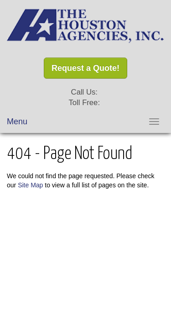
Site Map (30, 185)
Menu (17, 121)
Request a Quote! (85, 68)
